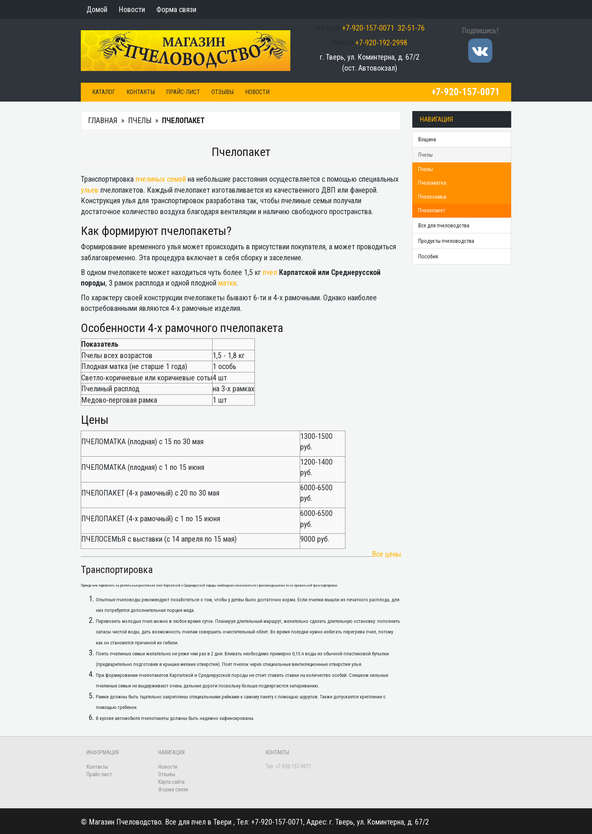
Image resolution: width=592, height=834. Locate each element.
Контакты (140, 92)
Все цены (386, 554)
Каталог (103, 92)
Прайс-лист (183, 92)
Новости (257, 92)
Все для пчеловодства (443, 225)
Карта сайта (171, 782)
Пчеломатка (432, 182)
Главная (102, 120)
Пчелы (139, 120)
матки (227, 282)
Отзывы (222, 92)
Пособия (428, 256)
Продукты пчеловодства (446, 241)
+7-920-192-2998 (381, 42)
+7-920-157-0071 (368, 27)
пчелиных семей (161, 179)
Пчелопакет (432, 210)
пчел (270, 272)
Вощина (427, 139)
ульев (90, 190)
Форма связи (173, 789)
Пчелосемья (432, 196)
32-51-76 (411, 27)
